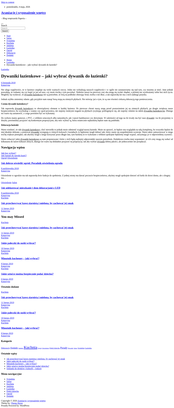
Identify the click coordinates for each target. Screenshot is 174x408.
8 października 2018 (10, 168)
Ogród (9, 50)
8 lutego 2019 (7, 264)
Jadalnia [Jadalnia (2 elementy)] (20, 348)
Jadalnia (10, 45)
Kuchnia (10, 43)
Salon (9, 38)
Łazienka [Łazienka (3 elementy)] (88, 348)
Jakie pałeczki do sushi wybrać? (18, 243)
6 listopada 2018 (8, 83)
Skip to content (7, 2)
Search (4, 25)
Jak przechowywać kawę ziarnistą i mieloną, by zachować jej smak (37, 203)
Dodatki (10, 55)
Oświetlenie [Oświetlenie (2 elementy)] (45, 348)
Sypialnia (11, 40)
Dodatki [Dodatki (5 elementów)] (14, 348)
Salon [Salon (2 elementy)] (75, 348)
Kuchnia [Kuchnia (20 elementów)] (30, 347)
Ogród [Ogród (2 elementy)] (39, 348)
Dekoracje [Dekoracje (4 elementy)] (5, 348)
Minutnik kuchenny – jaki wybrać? (20, 258)
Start (9, 36)
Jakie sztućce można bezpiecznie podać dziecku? (27, 273)
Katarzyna (5, 85)
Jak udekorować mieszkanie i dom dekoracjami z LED (30, 187)
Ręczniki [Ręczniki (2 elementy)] (70, 348)
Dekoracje (11, 53)
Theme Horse (17, 403)
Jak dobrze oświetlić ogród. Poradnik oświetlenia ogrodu (32, 163)
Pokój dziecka (13, 391)
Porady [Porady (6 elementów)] (63, 347)
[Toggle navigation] (2, 23)
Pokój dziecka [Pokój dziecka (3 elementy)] (54, 348)
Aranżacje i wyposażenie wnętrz (23, 12)
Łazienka (11, 48)
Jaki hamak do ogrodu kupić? (14, 155)
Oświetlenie (12, 158)
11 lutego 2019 (7, 208)
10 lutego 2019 (7, 248)
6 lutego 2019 (7, 279)
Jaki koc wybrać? (8, 153)
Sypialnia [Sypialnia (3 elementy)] (81, 348)
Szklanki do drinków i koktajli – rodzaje (24, 368)
